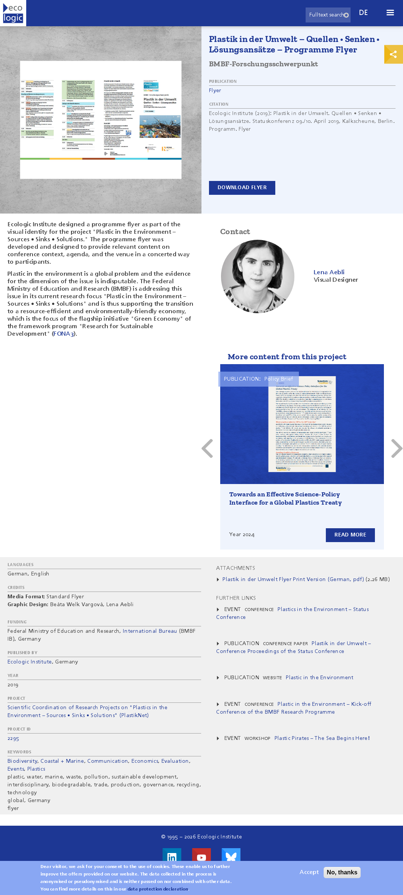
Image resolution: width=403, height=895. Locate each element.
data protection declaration (158, 889)
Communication (107, 761)
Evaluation (175, 761)
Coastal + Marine (62, 761)
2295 (13, 738)
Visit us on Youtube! (201, 857)
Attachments (235, 568)
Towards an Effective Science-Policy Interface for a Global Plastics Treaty (285, 498)
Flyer (215, 90)
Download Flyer (242, 187)
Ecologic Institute (29, 662)
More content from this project (287, 356)
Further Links (236, 598)
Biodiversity (22, 761)
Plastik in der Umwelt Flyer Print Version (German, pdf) (293, 579)
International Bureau (150, 631)
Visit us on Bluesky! (231, 857)
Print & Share (393, 54)
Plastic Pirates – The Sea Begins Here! (322, 738)
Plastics (36, 769)
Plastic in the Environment (319, 677)
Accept (309, 873)
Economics (144, 761)
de (364, 12)
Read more (350, 535)
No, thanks (342, 872)
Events (15, 769)
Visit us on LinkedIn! (172, 857)
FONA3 (64, 334)
